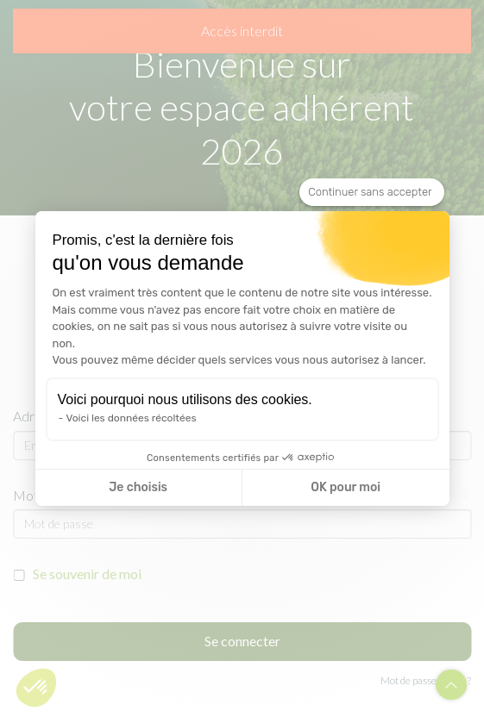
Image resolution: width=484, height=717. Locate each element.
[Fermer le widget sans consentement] (371, 192)
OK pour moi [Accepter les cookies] (345, 487)
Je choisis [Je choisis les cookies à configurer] (138, 487)
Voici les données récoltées (131, 418)
